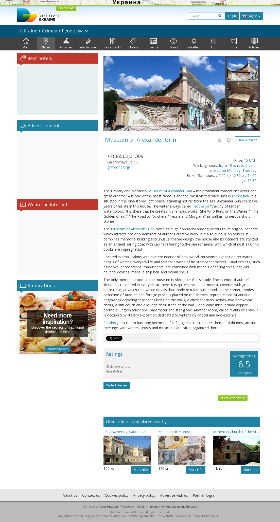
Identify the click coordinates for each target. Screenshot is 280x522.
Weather (194, 43)
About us (70, 495)
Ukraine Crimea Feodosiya (54, 31)
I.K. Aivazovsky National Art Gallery (127, 431)
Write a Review (116, 385)
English (251, 16)
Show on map (247, 140)
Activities (66, 43)
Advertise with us (174, 495)
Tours (173, 43)
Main (26, 43)
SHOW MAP (66, 8)
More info (141, 470)
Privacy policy (144, 495)
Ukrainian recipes (147, 506)
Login (232, 16)
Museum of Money (174, 431)
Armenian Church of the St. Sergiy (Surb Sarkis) (236, 431)
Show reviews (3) (233, 398)
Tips (234, 43)
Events (153, 43)
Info (214, 43)
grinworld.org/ (118, 167)
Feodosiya (240, 196)
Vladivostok (127, 506)
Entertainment (89, 43)
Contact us (91, 495)
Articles (254, 43)
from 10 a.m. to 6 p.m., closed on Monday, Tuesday (233, 168)
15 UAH (250, 160)
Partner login (203, 495)
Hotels (133, 43)
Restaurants (112, 43)
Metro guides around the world (179, 506)
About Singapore (108, 506)
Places (45, 43)
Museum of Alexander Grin (170, 191)
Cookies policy (116, 495)
